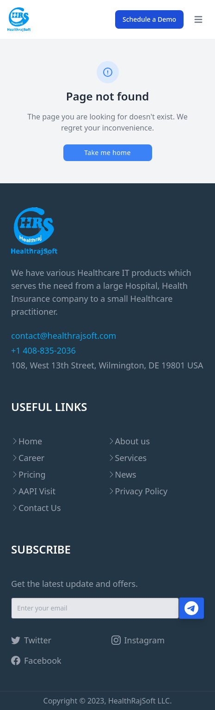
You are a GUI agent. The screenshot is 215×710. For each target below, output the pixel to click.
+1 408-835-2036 (43, 350)
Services (131, 457)
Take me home (107, 152)
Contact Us (39, 507)
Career (31, 457)
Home (30, 441)
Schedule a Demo (149, 19)
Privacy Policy (141, 491)
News (125, 474)
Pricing (31, 474)
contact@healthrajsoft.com (63, 335)
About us (132, 441)
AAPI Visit (36, 491)
